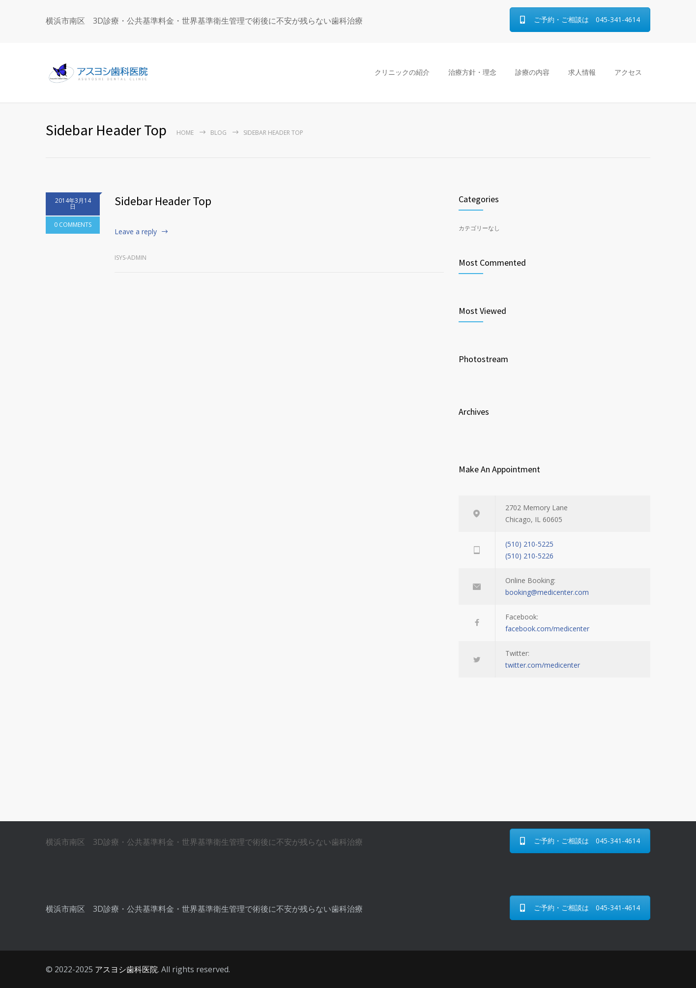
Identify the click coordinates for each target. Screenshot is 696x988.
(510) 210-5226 (529, 555)
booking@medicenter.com (547, 592)
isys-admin (130, 257)
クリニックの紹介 (402, 72)
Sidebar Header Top (163, 201)
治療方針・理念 (472, 72)
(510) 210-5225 (529, 544)
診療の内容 (532, 72)
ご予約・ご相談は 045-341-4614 (580, 19)
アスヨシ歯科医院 (126, 969)
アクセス (628, 72)
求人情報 (582, 72)
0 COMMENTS (72, 225)
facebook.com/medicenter (547, 628)
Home (185, 132)
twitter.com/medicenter (542, 665)
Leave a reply (136, 231)
